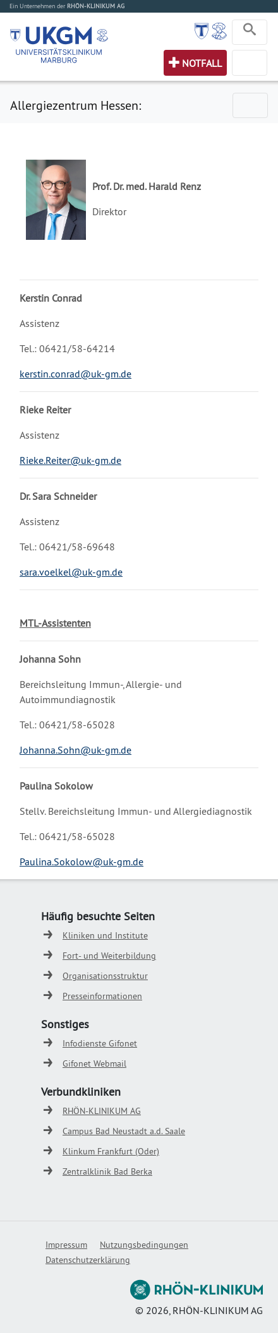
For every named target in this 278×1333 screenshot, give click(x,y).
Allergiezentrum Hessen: (75, 105)
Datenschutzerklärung (87, 1259)
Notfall (202, 63)
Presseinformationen (102, 996)
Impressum (66, 1244)
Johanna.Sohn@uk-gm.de (75, 750)
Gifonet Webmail (94, 1063)
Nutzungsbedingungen (144, 1244)
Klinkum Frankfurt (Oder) (111, 1151)
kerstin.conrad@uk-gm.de (75, 373)
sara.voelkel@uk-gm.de (71, 572)
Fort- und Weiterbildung (109, 955)
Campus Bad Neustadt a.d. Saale (124, 1131)
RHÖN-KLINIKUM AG (102, 1111)
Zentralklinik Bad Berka (107, 1171)
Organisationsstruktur (105, 975)
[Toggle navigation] (249, 32)
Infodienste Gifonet (100, 1043)
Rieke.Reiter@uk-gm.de (70, 460)
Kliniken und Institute (105, 935)
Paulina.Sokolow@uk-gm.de (81, 861)
